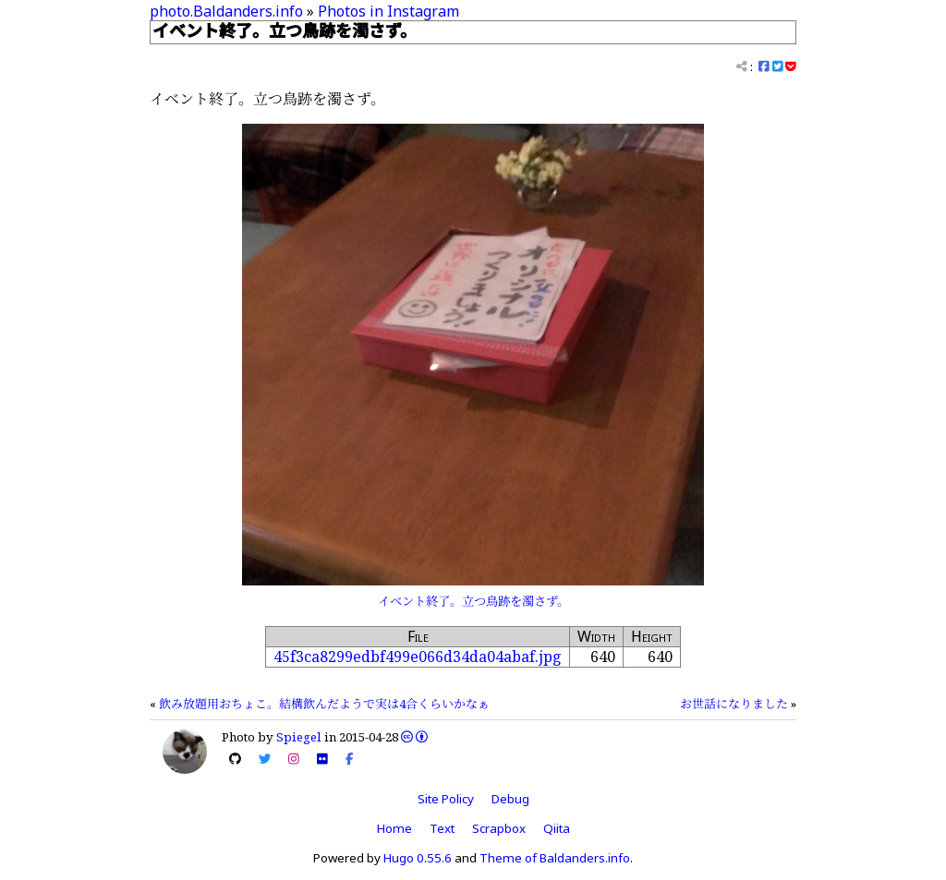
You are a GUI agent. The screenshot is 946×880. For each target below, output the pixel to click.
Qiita (556, 828)
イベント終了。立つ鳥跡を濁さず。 (473, 601)
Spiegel (298, 737)
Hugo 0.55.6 (417, 858)
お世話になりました (734, 703)
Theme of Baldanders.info (554, 858)
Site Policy (446, 798)
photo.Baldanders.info (226, 11)
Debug (510, 798)
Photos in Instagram (388, 11)
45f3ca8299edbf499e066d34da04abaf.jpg (417, 656)
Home (394, 828)
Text (442, 828)
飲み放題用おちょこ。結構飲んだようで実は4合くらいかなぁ (324, 703)
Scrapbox (499, 828)
